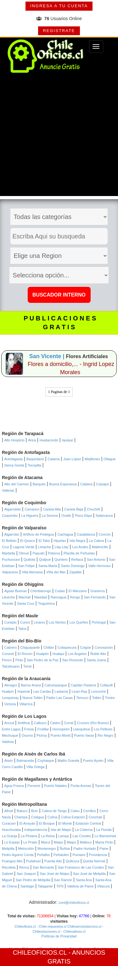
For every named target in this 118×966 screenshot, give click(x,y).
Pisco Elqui (83, 515)
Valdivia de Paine (80, 886)
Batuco (22, 811)
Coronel (8, 654)
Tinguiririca (46, 603)
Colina (52, 817)
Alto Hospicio (14, 440)
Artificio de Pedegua (38, 534)
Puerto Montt (60, 735)
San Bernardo (43, 867)
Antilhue (24, 723)
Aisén (8, 760)
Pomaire (78, 855)
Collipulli (106, 685)
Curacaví (9, 823)
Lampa (63, 836)
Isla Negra (77, 541)
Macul (45, 842)
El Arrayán (27, 823)
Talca (22, 628)
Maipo (58, 842)
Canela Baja (73, 509)
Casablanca (86, 534)
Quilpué (45, 559)
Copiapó (102, 484)
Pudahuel (33, 861)
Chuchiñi (93, 509)
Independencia (35, 830)
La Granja (9, 836)
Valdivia (8, 742)
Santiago (27, 886)
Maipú (71, 842)
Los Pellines (103, 729)
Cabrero (10, 647)
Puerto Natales (55, 786)
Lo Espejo (12, 842)
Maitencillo (100, 547)
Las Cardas (42, 691)
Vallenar (8, 490)
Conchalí (95, 817)
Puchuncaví (11, 559)
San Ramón (63, 880)
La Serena (50, 515)
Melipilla (8, 848)
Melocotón (26, 848)
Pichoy (42, 735)
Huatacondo (49, 440)
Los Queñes (79, 622)
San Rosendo (72, 660)
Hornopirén (61, 729)
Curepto (10, 622)
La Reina (48, 836)
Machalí (25, 597)
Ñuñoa (65, 848)
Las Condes (81, 836)
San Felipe (26, 566)
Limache (44, 547)
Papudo (38, 553)
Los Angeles (77, 654)
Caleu (75, 811)
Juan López (72, 459)
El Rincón (25, 654)
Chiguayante (30, 647)
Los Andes (80, 547)
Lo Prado (30, 842)
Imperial (23, 691)
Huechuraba (11, 830)
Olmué (24, 553)
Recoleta (8, 867)
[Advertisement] (59, 137)
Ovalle (66, 515)
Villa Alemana (32, 572)
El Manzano (78, 591)
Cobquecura (67, 647)
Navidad (40, 597)
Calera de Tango (54, 811)
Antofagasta (13, 459)
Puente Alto (53, 861)
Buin (34, 811)
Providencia (98, 855)
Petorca (54, 553)
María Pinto (104, 842)
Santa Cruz (25, 603)
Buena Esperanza (62, 484)
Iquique (67, 440)
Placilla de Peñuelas (79, 553)
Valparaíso (10, 572)
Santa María (47, 566)
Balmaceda (25, 760)
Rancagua (58, 597)
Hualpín (8, 691)
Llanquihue (81, 729)
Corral (68, 723)
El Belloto (9, 541)
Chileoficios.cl (25, 926)
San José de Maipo (54, 874)
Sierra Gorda (14, 465)
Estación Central (88, 823)
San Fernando (95, 597)
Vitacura (103, 886)
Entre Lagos (11, 729)
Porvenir (33, 786)
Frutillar (43, 729)
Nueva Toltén (32, 698)
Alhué (8, 811)
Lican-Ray (79, 691)
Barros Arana (31, 685)
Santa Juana (96, 660)
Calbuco (40, 723)
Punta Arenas (80, 786)
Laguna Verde (24, 547)
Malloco (86, 842)
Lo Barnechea (105, 836)
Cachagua (65, 534)
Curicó (25, 622)
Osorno (27, 735)
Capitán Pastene (83, 685)
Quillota (29, 559)
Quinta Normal (94, 861)
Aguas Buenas (15, 591)
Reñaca (77, 559)
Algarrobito (12, 509)
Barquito (39, 484)
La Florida (104, 830)
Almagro (10, 685)
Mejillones (92, 459)
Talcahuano (11, 666)
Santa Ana (84, 880)
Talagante (45, 886)
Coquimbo (10, 515)
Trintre (110, 698)
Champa (21, 817)
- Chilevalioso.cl (72, 931)
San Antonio (96, 559)
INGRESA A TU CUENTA (59, 5)
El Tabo (44, 541)
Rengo (75, 597)
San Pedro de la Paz (43, 660)
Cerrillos (89, 811)
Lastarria (61, 691)
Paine (103, 848)
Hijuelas (59, 541)
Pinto (19, 660)
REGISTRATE (59, 30)
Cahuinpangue (56, 685)
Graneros (97, 591)
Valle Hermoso (99, 566)
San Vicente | (47, 356)
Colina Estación (73, 817)
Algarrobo (12, 534)
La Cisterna (84, 830)
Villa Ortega (35, 767)
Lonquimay (10, 698)
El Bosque (47, 823)
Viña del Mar (56, 572)
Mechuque (10, 735)
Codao (60, 591)
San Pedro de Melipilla (33, 880)
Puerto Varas (84, 735)
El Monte (65, 823)
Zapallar (75, 572)
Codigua (37, 817)
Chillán (48, 647)
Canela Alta (52, 509)
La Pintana (29, 836)
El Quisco (27, 541)
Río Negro (105, 735)
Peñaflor (43, 855)
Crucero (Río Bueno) (93, 723)
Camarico (32, 509)
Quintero (61, 559)
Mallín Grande (68, 760)
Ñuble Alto (98, 654)
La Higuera (29, 515)
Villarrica (25, 704)
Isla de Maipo (61, 830)
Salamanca (104, 515)
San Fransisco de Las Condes (81, 867)
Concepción (104, 647)
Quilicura (72, 861)
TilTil (59, 886)
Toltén (96, 698)
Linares (39, 622)
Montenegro (46, 848)
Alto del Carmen (16, 484)
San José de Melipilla (89, 874)
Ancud (9, 723)
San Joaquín (26, 874)
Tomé (27, 666)
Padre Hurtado (84, 848)
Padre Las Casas (59, 698)
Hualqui (58, 654)
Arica (32, 440)
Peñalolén (61, 855)
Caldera (86, 484)
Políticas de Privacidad (59, 936)
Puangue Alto (12, 861)
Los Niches (57, 622)
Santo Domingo (73, 566)
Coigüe (85, 647)
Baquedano (35, 459)
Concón (105, 534)
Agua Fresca (14, 786)
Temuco (82, 698)
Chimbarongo (41, 591)
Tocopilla (34, 465)
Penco (7, 660)
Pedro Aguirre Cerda (17, 855)
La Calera (96, 541)
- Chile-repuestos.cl (51, 926)
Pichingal (99, 622)
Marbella (8, 553)
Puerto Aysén (93, 760)
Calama (53, 459)
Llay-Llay (62, 547)
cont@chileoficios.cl (74, 902)
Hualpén (42, 654)
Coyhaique (45, 760)
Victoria (10, 704)
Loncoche (98, 691)
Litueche (8, 597)
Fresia (29, 729)
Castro (55, 723)
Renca (24, 867)
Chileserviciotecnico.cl (83, 926)
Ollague (109, 459)
